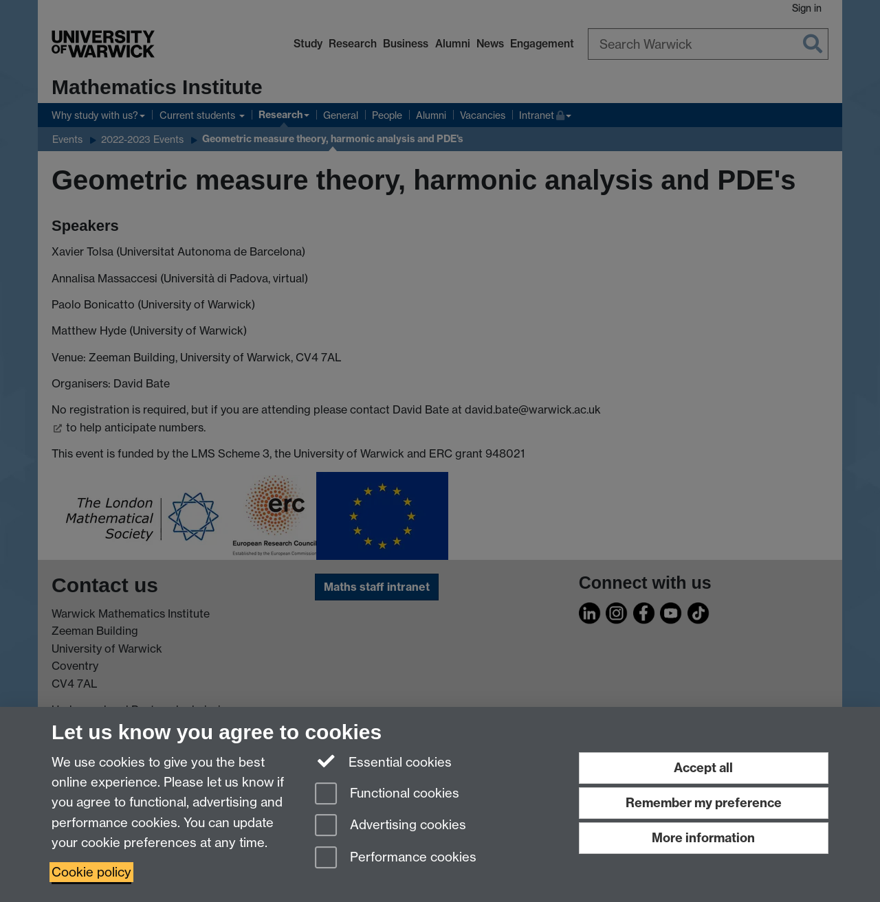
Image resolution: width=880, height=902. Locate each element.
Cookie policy (91, 872)
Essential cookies (383, 761)
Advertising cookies (390, 826)
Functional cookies (387, 794)
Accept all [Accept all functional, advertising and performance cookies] (703, 768)
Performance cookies (395, 858)
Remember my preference (704, 803)
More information (703, 838)
